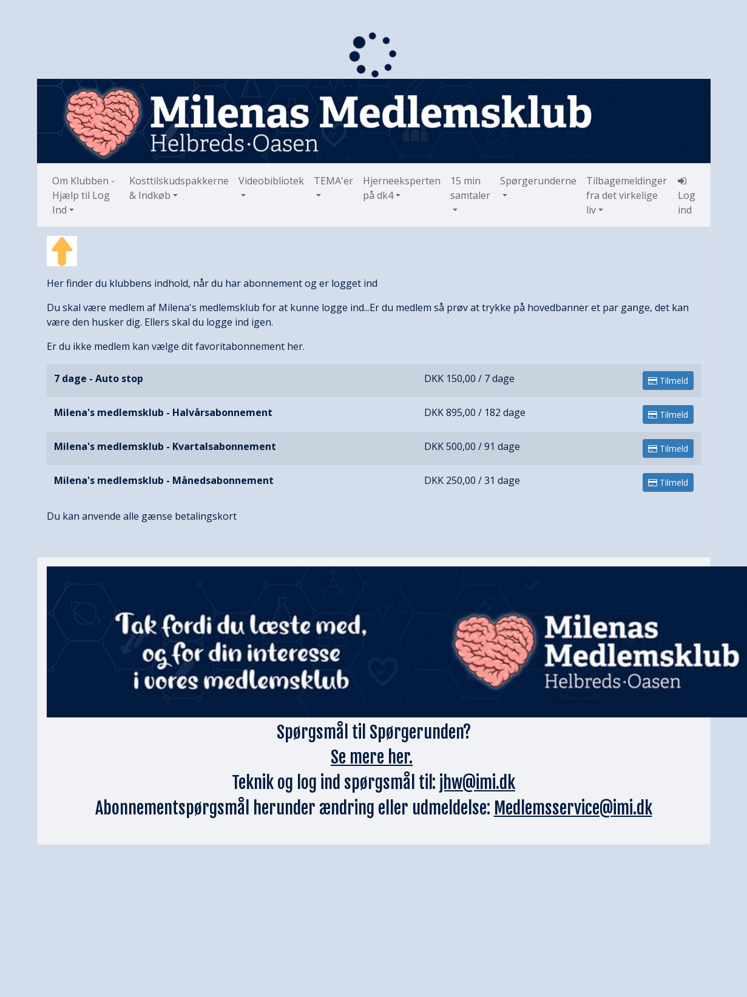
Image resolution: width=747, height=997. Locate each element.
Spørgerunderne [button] (538, 180)
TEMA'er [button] (333, 180)
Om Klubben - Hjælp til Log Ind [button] (83, 195)
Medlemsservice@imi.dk (573, 808)
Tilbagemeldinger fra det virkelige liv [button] (626, 195)
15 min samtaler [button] (470, 188)
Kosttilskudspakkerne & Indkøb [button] (179, 188)
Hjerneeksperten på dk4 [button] (402, 188)
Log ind (686, 196)
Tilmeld (668, 380)
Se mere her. (372, 757)
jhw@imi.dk (477, 782)
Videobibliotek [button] (271, 180)
